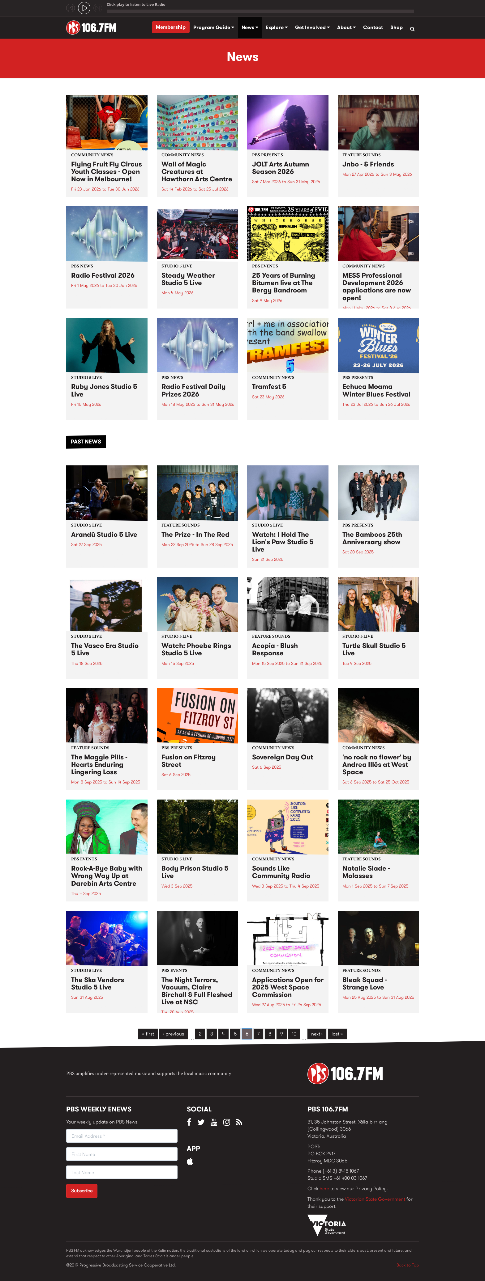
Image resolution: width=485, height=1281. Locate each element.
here (324, 1188)
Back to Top (408, 1265)
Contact (373, 27)
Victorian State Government (375, 1199)
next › (317, 1033)
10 (294, 1033)
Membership (171, 27)
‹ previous (173, 1033)
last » (337, 1033)
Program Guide (213, 27)
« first (148, 1033)
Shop (396, 27)
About (346, 27)
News (250, 27)
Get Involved (312, 27)
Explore (277, 27)
